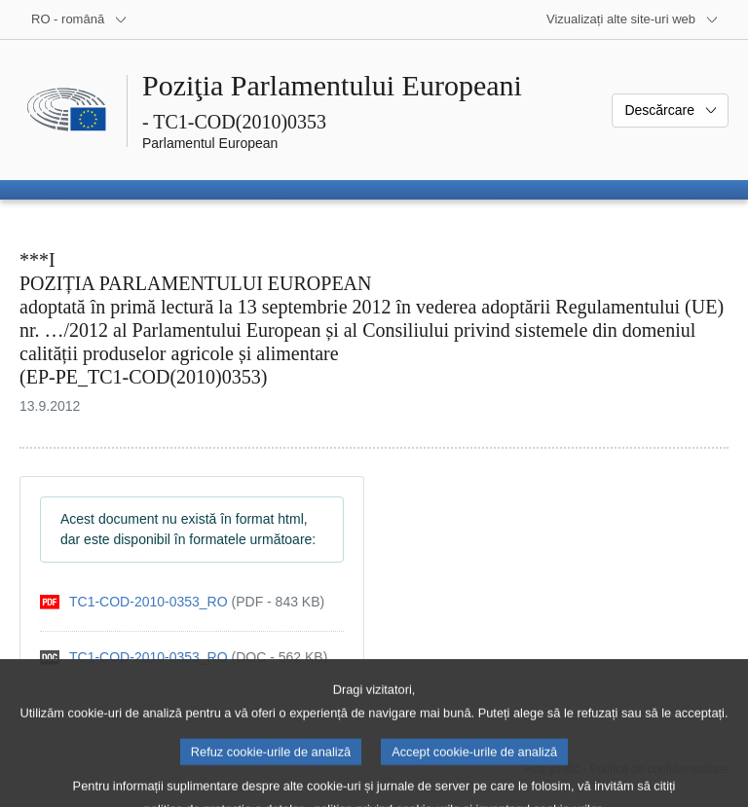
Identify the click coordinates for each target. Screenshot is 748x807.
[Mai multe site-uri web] (633, 19)
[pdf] (182, 602)
